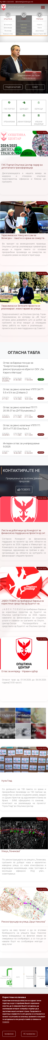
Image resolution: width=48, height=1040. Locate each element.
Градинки (7, 715)
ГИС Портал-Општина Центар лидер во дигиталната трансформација (22, 166)
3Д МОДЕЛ (24, 109)
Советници (23, 24)
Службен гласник (24, 34)
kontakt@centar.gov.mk (25, 2)
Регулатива (7, 31)
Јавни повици (39, 31)
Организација (8, 27)
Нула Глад (6, 780)
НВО (7, 731)
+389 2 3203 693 (8, 2)
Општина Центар (16, 7)
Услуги (40, 27)
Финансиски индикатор (30, 977)
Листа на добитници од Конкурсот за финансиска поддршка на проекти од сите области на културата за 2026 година (23, 532)
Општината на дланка (41, 977)
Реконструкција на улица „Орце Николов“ (23, 921)
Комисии (23, 27)
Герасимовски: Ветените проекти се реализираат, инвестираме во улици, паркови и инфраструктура (21, 307)
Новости (39, 24)
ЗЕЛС (18, 977)
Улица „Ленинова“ (10, 851)
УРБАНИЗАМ (9, 122)
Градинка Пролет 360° (39, 34)
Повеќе (25, 489)
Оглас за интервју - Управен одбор (19, 671)
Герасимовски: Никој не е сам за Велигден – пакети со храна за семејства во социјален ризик (23, 237)
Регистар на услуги (23, 731)
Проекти (38, 731)
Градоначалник (13, 87)
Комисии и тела (8, 34)
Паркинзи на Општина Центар (5, 977)
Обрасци (39, 109)
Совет (35, 87)
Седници (23, 31)
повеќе (5, 1022)
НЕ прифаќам (29, 1034)
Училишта (23, 715)
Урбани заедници (38, 123)
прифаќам (9, 1034)
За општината (8, 24)
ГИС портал (9, 109)
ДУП (38, 715)
